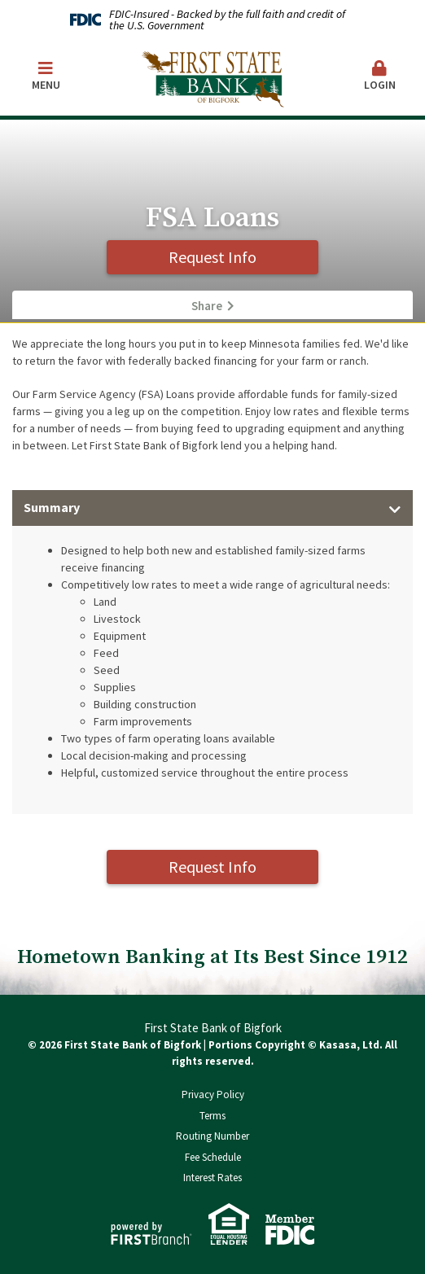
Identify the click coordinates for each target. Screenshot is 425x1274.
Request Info (212, 257)
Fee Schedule (213, 1157)
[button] (379, 77)
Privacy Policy (213, 1094)
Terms (212, 1116)
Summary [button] (52, 507)
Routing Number (212, 1136)
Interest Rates (212, 1177)
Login (379, 76)
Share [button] (206, 306)
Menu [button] (45, 76)
